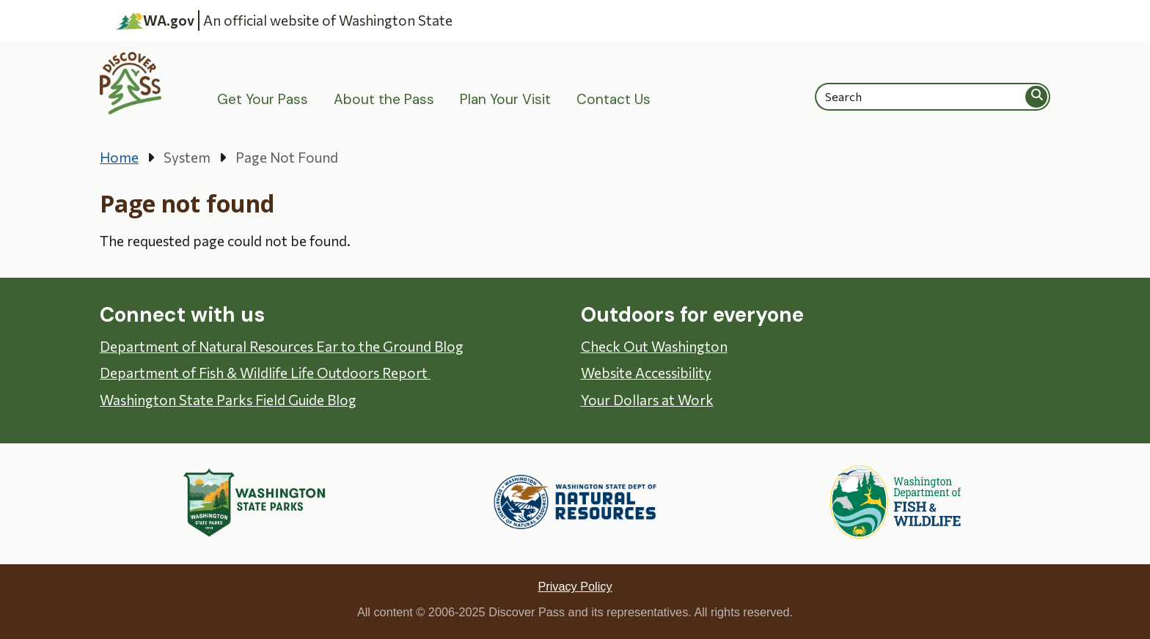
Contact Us (613, 99)
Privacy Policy (575, 586)
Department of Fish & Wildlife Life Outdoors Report (265, 372)
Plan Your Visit (505, 99)
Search (1037, 96)
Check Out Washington (654, 346)
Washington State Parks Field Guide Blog (228, 399)
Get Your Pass (262, 99)
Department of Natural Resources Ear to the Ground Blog (282, 346)
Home (119, 157)
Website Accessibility (646, 372)
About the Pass (384, 99)
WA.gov (155, 20)
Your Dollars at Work (647, 399)
